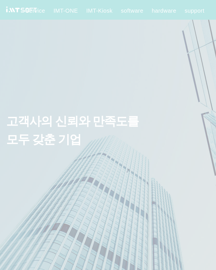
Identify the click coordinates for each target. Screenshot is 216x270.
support (194, 11)
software (132, 11)
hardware (164, 11)
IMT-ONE (65, 11)
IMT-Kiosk (99, 11)
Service (35, 11)
